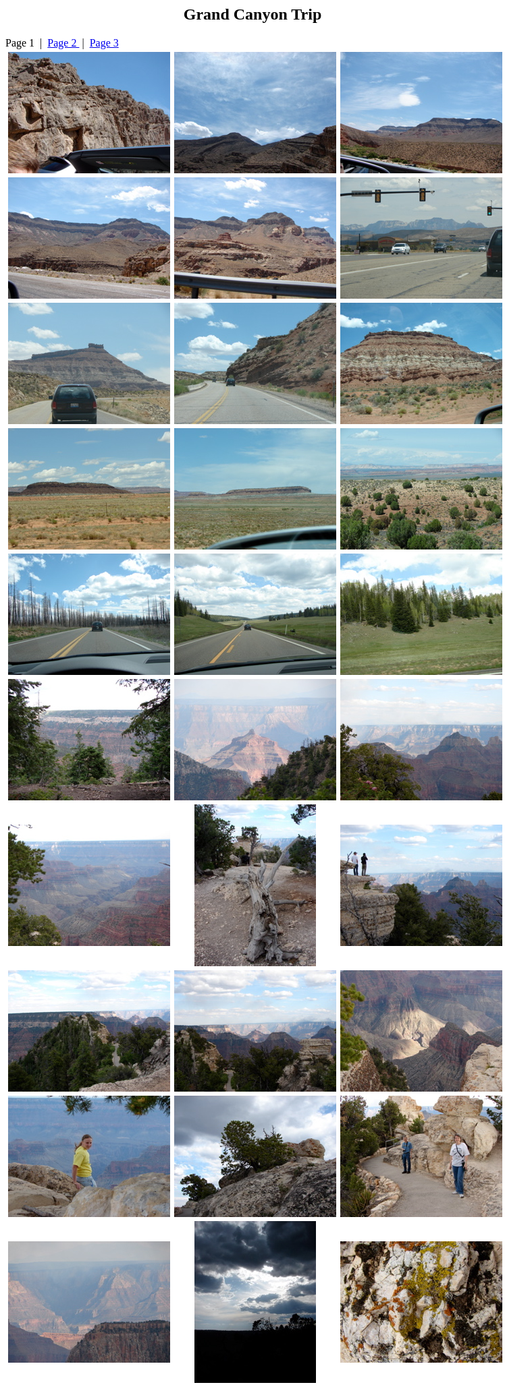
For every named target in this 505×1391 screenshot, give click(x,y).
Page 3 (104, 43)
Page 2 (63, 43)
